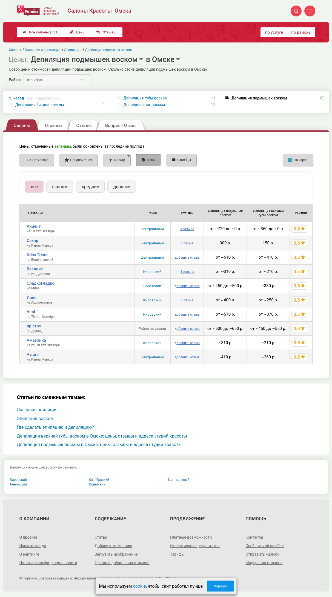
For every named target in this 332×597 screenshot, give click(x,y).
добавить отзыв (187, 257)
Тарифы (177, 554)
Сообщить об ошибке (264, 546)
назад (37, 98)
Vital (31, 311)
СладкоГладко (40, 283)
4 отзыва (187, 272)
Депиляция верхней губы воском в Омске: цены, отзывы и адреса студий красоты (102, 436)
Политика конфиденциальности (48, 563)
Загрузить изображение (116, 554)
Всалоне (35, 269)
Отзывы (106, 32)
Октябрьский (99, 480)
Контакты (254, 537)
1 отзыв (187, 243)
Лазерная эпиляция (37, 409)
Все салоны (41, 32)
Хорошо (220, 586)
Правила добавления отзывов (122, 563)
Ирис (31, 297)
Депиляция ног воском (144, 105)
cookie (139, 586)
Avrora (33, 354)
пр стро (34, 326)
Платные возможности (191, 537)
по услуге (274, 32)
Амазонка (36, 340)
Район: (15, 80)
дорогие (121, 186)
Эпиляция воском (35, 418)
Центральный (152, 229)
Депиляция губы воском (145, 98)
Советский (152, 286)
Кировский (152, 272)
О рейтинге (29, 554)
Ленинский (18, 484)
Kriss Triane (37, 254)
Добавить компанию (113, 546)
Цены (77, 32)
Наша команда (32, 546)
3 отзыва (187, 229)
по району (300, 32)
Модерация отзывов (263, 563)
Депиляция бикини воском (39, 105)
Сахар (32, 240)
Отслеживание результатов (195, 546)
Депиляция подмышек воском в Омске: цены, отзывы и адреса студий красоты (99, 444)
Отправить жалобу (262, 554)
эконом (59, 186)
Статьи (101, 537)
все (34, 186)
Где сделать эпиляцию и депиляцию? (55, 427)
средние (90, 186)
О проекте (28, 537)
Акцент (34, 226)
